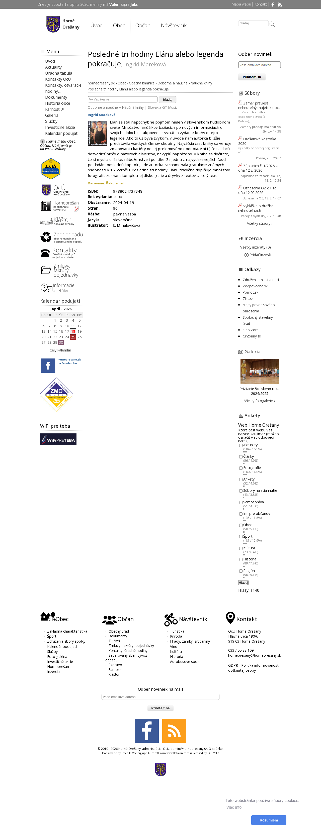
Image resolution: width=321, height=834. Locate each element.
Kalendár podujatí (61, 133)
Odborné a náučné (103, 107)
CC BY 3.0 (213, 753)
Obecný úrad (119, 631)
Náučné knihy (133, 107)
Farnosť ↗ (54, 109)
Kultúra (249, 547)
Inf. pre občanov (256, 513)
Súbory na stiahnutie (260, 490)
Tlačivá (114, 640)
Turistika (177, 631)
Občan (143, 25)
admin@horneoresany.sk (189, 749)
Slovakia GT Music (162, 107)
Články (248, 456)
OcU (166, 749)
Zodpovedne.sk (255, 286)
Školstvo (115, 664)
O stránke (216, 749)
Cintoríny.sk (252, 336)
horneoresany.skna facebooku (69, 361)
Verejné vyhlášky (253, 216)
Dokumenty (56, 97)
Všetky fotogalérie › (259, 400)
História (249, 559)
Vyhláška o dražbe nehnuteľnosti (255, 208)
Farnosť (115, 669)
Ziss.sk (248, 298)
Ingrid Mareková (101, 114)
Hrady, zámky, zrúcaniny (190, 641)
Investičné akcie (60, 127)
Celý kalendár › (61, 350)
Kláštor (114, 674)
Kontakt (261, 4)
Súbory (252, 93)
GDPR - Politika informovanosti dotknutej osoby (253, 668)
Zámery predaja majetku (258, 127)
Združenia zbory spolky (66, 641)
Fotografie (252, 467)
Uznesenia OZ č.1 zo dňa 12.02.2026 (257, 190)
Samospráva (253, 502)
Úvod (97, 25)
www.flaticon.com (178, 753)
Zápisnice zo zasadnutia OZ (260, 176)
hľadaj (167, 99)
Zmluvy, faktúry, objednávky (131, 645)
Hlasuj (243, 582)
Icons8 (155, 753)
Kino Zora (251, 329)
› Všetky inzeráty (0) (254, 247)
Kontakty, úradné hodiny (128, 650)
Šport (248, 536)
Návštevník (174, 25)
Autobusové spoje (185, 661)
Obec (119, 25)
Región (249, 570)
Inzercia (253, 238)
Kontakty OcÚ (58, 79)
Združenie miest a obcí (261, 279)
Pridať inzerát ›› (260, 254)
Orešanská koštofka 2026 (257, 141)
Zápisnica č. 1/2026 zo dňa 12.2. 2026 (259, 168)
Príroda (176, 636)
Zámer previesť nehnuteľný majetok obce (259, 105)
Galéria (51, 115)
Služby (51, 121)
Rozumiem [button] (269, 820)
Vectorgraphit (140, 753)
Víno (173, 646)
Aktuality (53, 67)
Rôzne (260, 158)
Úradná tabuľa (58, 73)
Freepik (126, 753)
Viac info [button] (234, 807)
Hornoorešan (58, 666)
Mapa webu (241, 4)
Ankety (249, 479)
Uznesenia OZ (253, 198)
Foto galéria (57, 656)
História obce (57, 103)
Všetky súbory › (259, 223)
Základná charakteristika (67, 631)
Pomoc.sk (250, 292)
